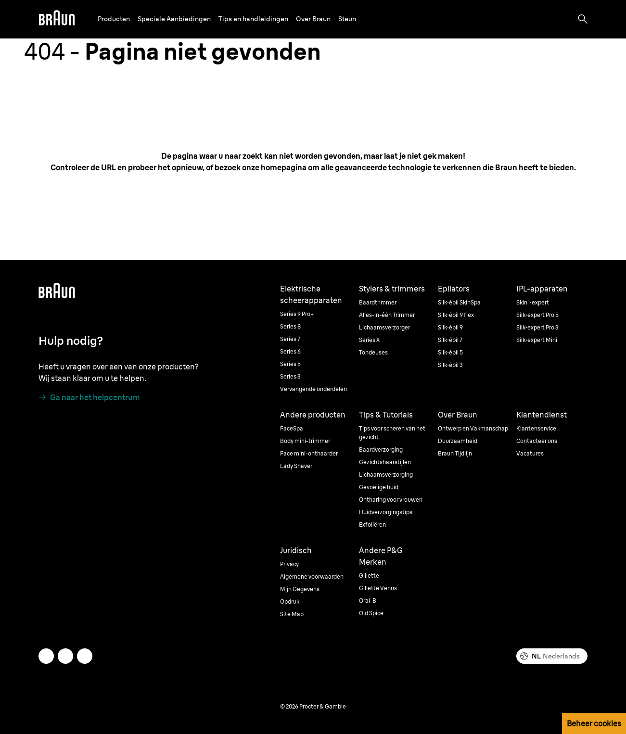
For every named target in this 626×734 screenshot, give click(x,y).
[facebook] (65, 656)
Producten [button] (114, 18)
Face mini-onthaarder (309, 453)
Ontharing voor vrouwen (390, 499)
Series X (369, 339)
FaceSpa (291, 428)
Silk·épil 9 (450, 327)
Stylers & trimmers (392, 288)
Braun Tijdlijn (455, 453)
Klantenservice (536, 428)
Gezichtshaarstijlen (385, 462)
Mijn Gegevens (299, 589)
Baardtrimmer (377, 302)
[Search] (583, 19)
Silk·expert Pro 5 (537, 314)
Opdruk (289, 601)
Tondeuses (373, 352)
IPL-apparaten (542, 288)
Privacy (289, 564)
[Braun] (56, 19)
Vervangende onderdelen (313, 388)
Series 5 (290, 363)
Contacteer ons (536, 440)
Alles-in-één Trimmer (387, 314)
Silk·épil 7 (450, 339)
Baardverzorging (381, 449)
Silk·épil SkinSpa (459, 302)
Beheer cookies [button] (594, 723)
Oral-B (367, 600)
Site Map (292, 614)
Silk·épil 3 (450, 364)
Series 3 (290, 376)
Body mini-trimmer (305, 440)
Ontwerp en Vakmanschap (473, 428)
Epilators (454, 288)
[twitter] (46, 656)
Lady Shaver (296, 465)
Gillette (369, 575)
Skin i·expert (532, 302)
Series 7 (290, 338)
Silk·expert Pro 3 (537, 327)
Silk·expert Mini (536, 339)
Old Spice (371, 613)
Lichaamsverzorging (386, 474)
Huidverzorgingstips (385, 512)
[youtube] (84, 656)
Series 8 (290, 326)
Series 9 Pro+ (297, 313)
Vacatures (530, 453)
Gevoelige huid (378, 487)
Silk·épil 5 (450, 352)
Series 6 (290, 351)
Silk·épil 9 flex (456, 314)
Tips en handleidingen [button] (253, 18)
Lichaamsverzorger (384, 327)
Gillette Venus (378, 588)
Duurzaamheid (457, 440)
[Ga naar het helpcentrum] (89, 397)
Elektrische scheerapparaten (311, 294)
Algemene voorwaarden (312, 576)
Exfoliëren (372, 524)
